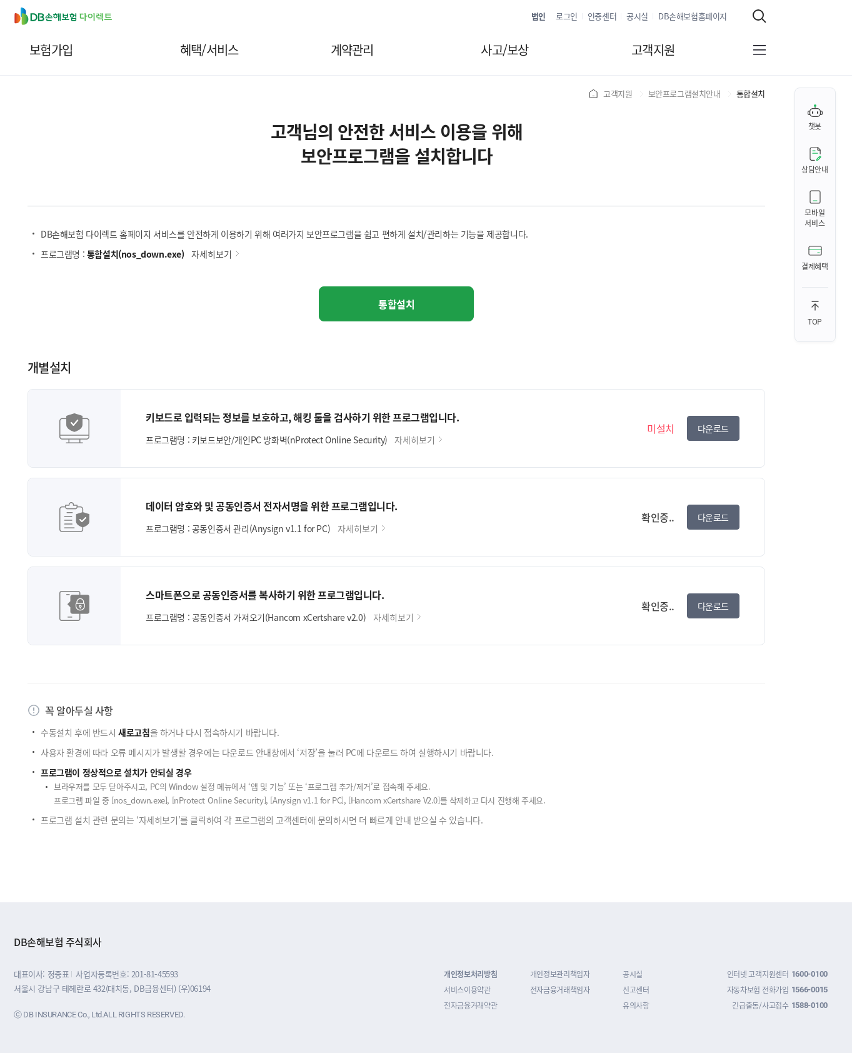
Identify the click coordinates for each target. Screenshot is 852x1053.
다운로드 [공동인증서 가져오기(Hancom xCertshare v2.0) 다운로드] (713, 606)
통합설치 (396, 303)
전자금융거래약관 (471, 1005)
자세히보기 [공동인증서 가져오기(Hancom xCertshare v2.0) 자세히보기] (397, 617)
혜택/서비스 (209, 50)
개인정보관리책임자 (560, 974)
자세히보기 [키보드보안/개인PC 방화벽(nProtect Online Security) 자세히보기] (418, 439)
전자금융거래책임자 (560, 989)
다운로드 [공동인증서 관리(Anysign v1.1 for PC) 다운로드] (713, 517)
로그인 (567, 16)
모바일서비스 (814, 217)
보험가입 (51, 50)
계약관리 (352, 50)
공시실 (637, 16)
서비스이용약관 (467, 989)
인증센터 (602, 16)
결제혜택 (814, 266)
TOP (815, 321)
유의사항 (636, 1005)
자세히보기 (215, 254)
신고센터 (636, 989)
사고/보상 (504, 50)
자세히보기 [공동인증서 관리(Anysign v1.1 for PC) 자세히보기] (361, 528)
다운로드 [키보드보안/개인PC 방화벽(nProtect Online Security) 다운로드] (713, 428)
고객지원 (652, 50)
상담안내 (814, 169)
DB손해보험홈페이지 (692, 16)
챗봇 (814, 126)
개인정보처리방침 (471, 974)
